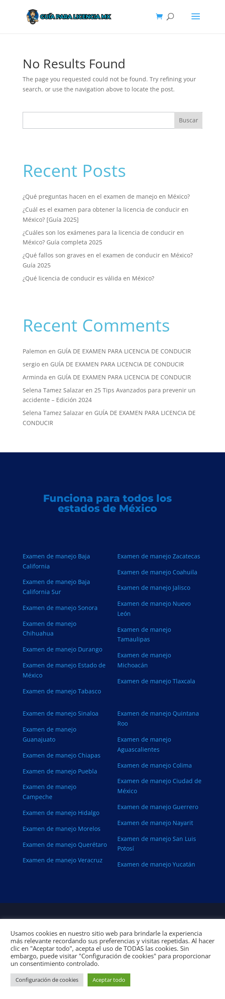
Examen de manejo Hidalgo (61, 813)
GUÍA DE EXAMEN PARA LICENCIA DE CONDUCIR (124, 351)
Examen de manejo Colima (154, 765)
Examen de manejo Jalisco (153, 588)
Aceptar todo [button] (109, 979)
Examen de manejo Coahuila (157, 572)
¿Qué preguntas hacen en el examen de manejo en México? (106, 196)
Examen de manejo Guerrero (157, 807)
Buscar (188, 120)
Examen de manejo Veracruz (63, 860)
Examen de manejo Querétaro (65, 845)
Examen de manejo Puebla (60, 771)
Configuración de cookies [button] (47, 979)
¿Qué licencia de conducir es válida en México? (88, 278)
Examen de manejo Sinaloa (60, 713)
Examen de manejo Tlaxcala (156, 681)
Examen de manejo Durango (62, 649)
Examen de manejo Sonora (60, 608)
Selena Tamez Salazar (53, 390)
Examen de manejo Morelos (62, 829)
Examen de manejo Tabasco (62, 691)
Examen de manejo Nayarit (155, 823)
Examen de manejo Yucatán (156, 864)
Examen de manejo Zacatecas (158, 556)
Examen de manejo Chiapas (62, 755)
